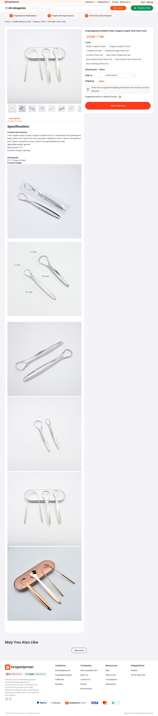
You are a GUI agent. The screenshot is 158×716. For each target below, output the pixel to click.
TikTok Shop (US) (138, 675)
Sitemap (150, 713)
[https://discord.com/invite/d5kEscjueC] (10, 698)
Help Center (111, 675)
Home (7, 21)
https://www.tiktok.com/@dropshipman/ (6, 698)
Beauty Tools (39, 21)
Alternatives (111, 684)
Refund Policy (86, 688)
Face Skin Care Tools (57, 21)
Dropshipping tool (62, 670)
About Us (84, 675)
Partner (83, 684)
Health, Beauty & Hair (22, 21)
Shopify (134, 670)
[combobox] (113, 75)
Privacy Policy (140, 713)
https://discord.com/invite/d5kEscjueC (10, 698)
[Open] (133, 75)
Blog (107, 670)
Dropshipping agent (63, 675)
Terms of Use (129, 713)
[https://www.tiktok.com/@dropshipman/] (6, 698)
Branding (59, 684)
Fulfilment (59, 679)
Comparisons (111, 679)
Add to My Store (118, 106)
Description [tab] (14, 118)
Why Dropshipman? (88, 670)
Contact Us (85, 679)
